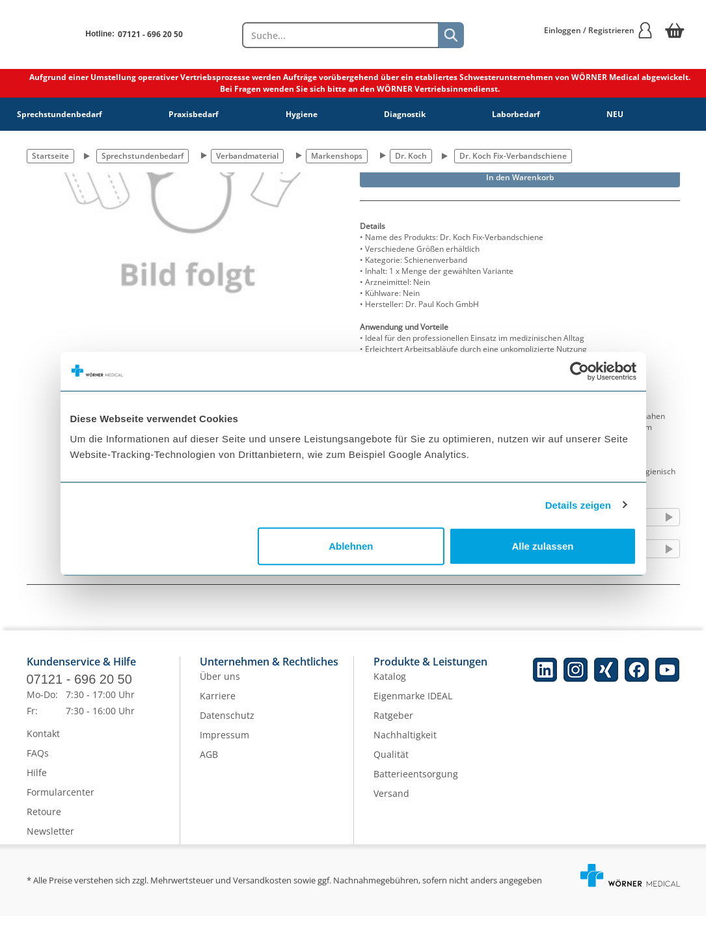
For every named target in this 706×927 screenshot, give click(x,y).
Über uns (220, 687)
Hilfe (37, 783)
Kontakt (43, 744)
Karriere (218, 707)
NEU (614, 114)
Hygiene (302, 114)
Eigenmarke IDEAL (412, 707)
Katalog (389, 687)
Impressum (224, 746)
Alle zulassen (542, 546)
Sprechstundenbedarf (59, 114)
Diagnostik (405, 114)
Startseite (50, 155)
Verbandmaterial (247, 155)
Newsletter (50, 842)
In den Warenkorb (520, 177)
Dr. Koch (411, 155)
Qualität (391, 765)
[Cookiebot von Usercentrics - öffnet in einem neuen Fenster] (579, 371)
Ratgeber (393, 726)
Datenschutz (227, 726)
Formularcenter (60, 803)
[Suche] (451, 35)
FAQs (38, 764)
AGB (209, 765)
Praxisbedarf (194, 114)
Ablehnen (351, 546)
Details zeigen (578, 504)
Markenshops (336, 155)
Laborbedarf (516, 114)
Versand (391, 804)
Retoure (44, 822)
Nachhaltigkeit (405, 746)
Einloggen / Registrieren (598, 30)
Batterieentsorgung (415, 785)
